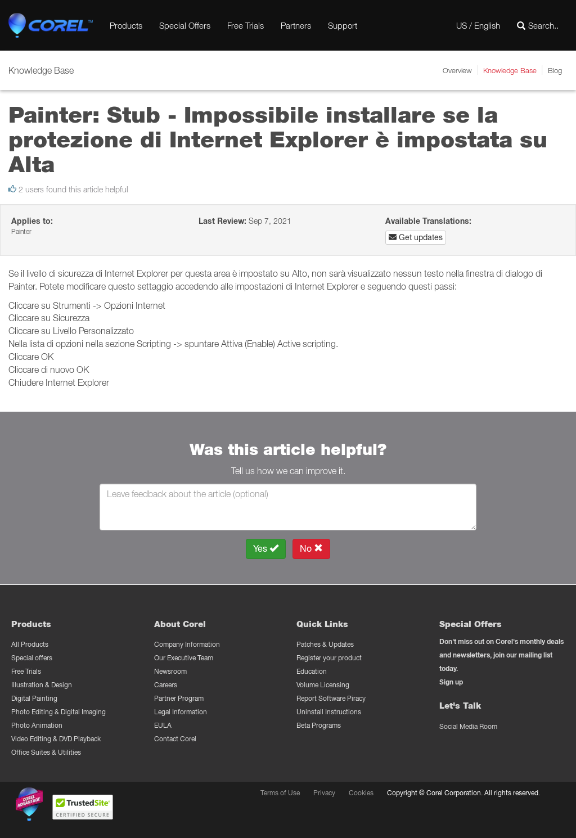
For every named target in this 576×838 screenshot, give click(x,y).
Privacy (324, 793)
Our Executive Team (183, 658)
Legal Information (180, 712)
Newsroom (170, 671)
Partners (296, 25)
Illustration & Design (41, 685)
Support (342, 25)
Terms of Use (280, 793)
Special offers (31, 658)
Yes (265, 549)
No (311, 549)
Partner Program (179, 698)
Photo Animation (36, 725)
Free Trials (245, 25)
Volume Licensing (322, 685)
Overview (457, 70)
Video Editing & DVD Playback (56, 739)
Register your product (329, 658)
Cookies (361, 793)
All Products (29, 644)
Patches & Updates (325, 644)
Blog (555, 70)
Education (311, 671)
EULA (163, 725)
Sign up (451, 682)
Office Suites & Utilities (46, 752)
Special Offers (184, 25)
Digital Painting (34, 698)
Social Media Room (468, 726)
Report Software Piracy (331, 698)
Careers (165, 685)
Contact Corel (175, 739)
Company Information (187, 644)
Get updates (416, 237)
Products (126, 25)
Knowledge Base (510, 70)
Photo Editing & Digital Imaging (58, 712)
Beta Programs (318, 725)
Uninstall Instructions (328, 712)
